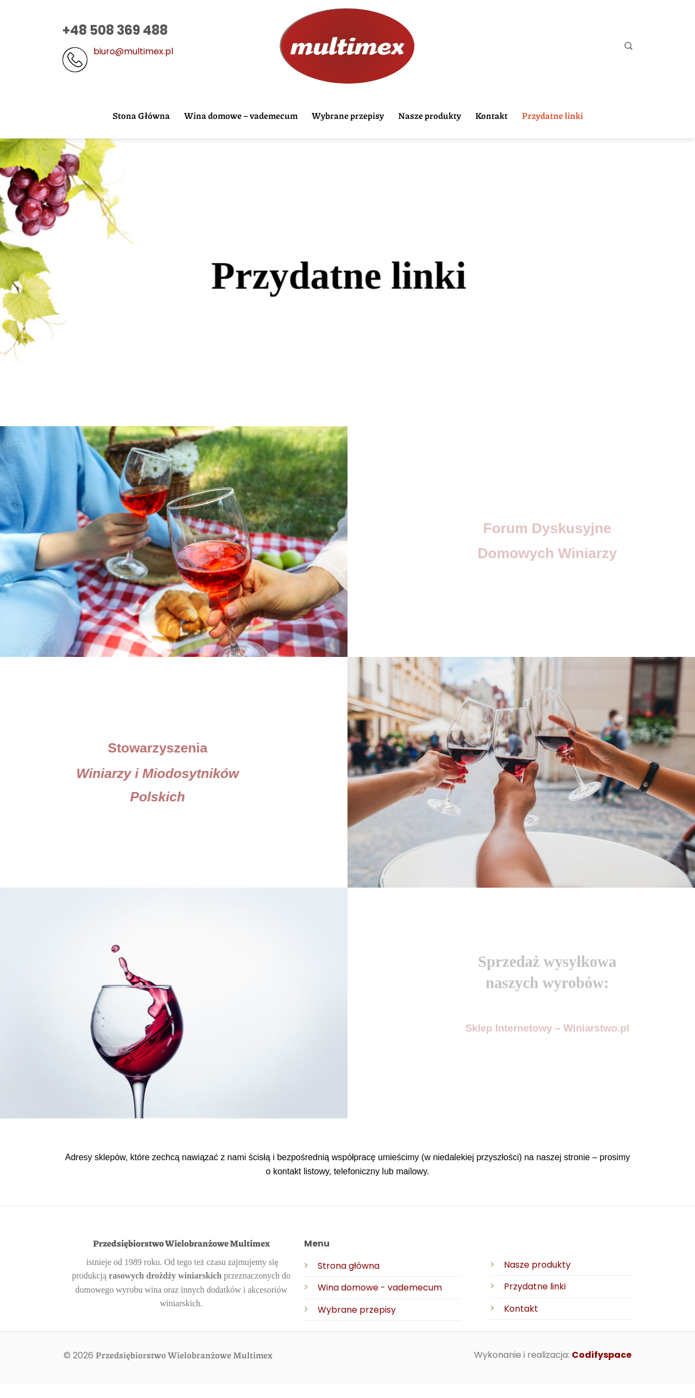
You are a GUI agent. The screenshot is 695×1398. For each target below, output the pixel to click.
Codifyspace (601, 1355)
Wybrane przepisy (348, 115)
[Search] (628, 46)
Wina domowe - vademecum (380, 1287)
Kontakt (491, 115)
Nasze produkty (429, 115)
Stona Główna (141, 115)
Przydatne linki (552, 115)
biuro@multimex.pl (133, 51)
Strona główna (349, 1266)
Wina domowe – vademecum (241, 115)
